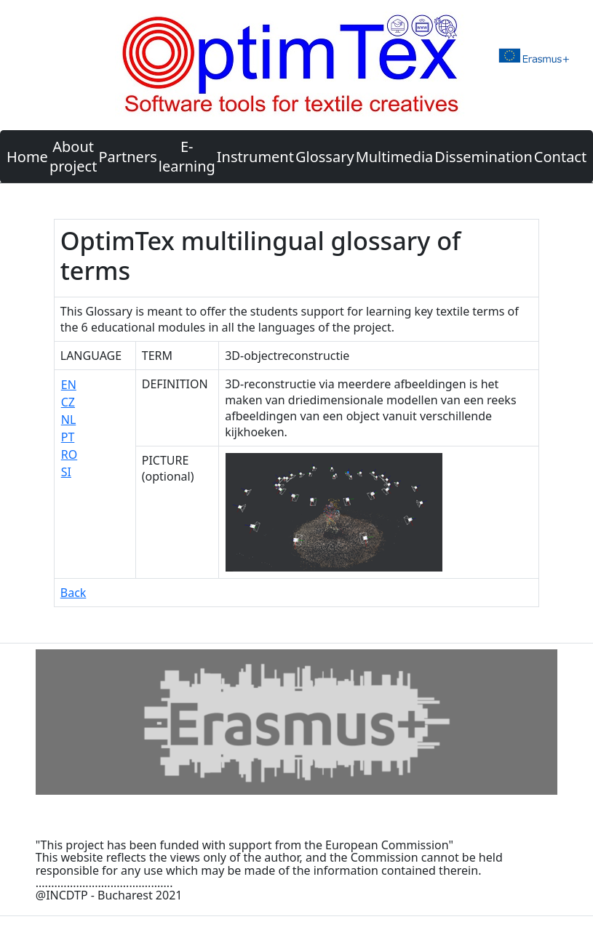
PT (68, 437)
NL (68, 420)
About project (73, 156)
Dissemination (483, 157)
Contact (560, 157)
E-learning (187, 156)
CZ (68, 402)
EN (68, 385)
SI (66, 472)
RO (69, 454)
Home (27, 157)
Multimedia (395, 157)
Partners (127, 157)
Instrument (255, 157)
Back (73, 593)
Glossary (324, 157)
